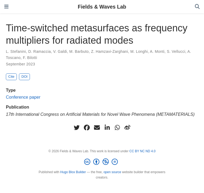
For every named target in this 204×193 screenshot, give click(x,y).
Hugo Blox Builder (73, 172)
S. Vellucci (176, 51)
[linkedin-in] (107, 128)
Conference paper (23, 97)
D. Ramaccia (39, 51)
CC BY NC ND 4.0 (143, 151)
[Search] (197, 7)
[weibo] (127, 128)
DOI (24, 77)
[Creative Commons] (102, 161)
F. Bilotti (30, 57)
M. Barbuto (79, 51)
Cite (11, 77)
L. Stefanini (16, 51)
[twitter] (77, 128)
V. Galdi (60, 51)
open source (112, 172)
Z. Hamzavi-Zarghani (109, 51)
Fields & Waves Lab (102, 7)
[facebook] (87, 128)
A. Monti (157, 51)
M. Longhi (139, 51)
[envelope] (97, 128)
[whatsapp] (117, 128)
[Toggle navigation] (6, 6)
